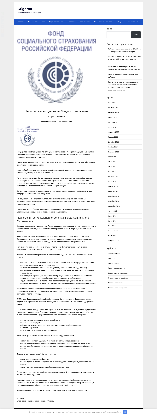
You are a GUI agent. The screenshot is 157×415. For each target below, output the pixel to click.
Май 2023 (111, 226)
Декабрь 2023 (113, 196)
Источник (20, 398)
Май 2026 (111, 102)
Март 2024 (112, 181)
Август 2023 (112, 211)
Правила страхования (36, 22)
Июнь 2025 (112, 117)
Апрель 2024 (113, 176)
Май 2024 (112, 171)
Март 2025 (112, 127)
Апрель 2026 (113, 107)
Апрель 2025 (113, 122)
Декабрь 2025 (113, 112)
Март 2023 (112, 236)
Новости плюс (113, 263)
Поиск (109, 29)
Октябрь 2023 (113, 201)
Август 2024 (112, 157)
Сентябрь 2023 (114, 206)
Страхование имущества (103, 22)
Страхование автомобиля (79, 22)
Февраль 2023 (113, 240)
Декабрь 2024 (113, 142)
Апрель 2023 (113, 231)
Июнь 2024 (112, 167)
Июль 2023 (112, 216)
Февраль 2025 (113, 132)
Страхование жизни (57, 22)
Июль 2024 (112, 162)
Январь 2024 (113, 191)
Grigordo (24, 9)
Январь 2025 (113, 137)
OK (125, 412)
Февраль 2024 (113, 186)
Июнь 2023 (112, 221)
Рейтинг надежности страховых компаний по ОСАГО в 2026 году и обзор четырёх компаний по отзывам (125, 59)
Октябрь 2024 (113, 152)
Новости (20, 22)
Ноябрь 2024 (113, 147)
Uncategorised (114, 253)
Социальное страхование (127, 22)
